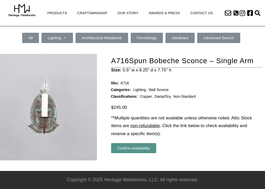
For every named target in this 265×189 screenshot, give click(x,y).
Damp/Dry (162, 96)
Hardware (180, 38)
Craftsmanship (92, 13)
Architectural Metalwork (102, 38)
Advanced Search (218, 38)
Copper (146, 96)
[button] (236, 13)
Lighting (57, 38)
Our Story (128, 13)
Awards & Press (164, 13)
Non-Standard (184, 96)
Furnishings (147, 38)
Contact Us (202, 13)
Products (57, 13)
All (30, 38)
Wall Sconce (159, 90)
